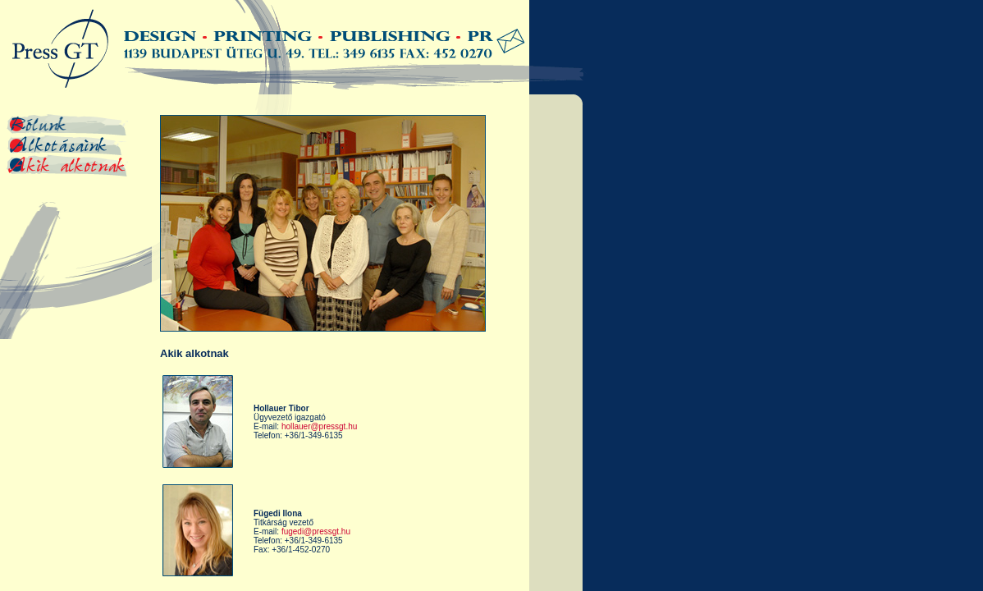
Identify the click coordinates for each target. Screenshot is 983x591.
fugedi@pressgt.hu (315, 531)
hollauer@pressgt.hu (319, 426)
